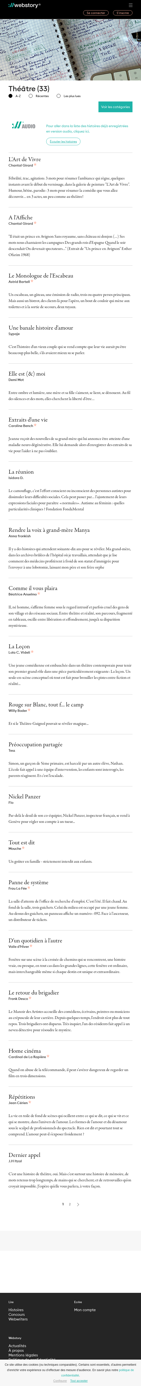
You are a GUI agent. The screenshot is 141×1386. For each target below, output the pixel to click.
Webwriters (18, 1319)
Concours (17, 1314)
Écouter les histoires (63, 141)
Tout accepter (79, 1381)
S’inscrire (123, 13)
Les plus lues (68, 96)
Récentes (39, 96)
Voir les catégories (115, 107)
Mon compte (85, 1310)
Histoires (16, 1310)
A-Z (15, 96)
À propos (16, 1350)
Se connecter (96, 13)
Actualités (17, 1345)
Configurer (60, 1381)
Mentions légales (23, 1355)
